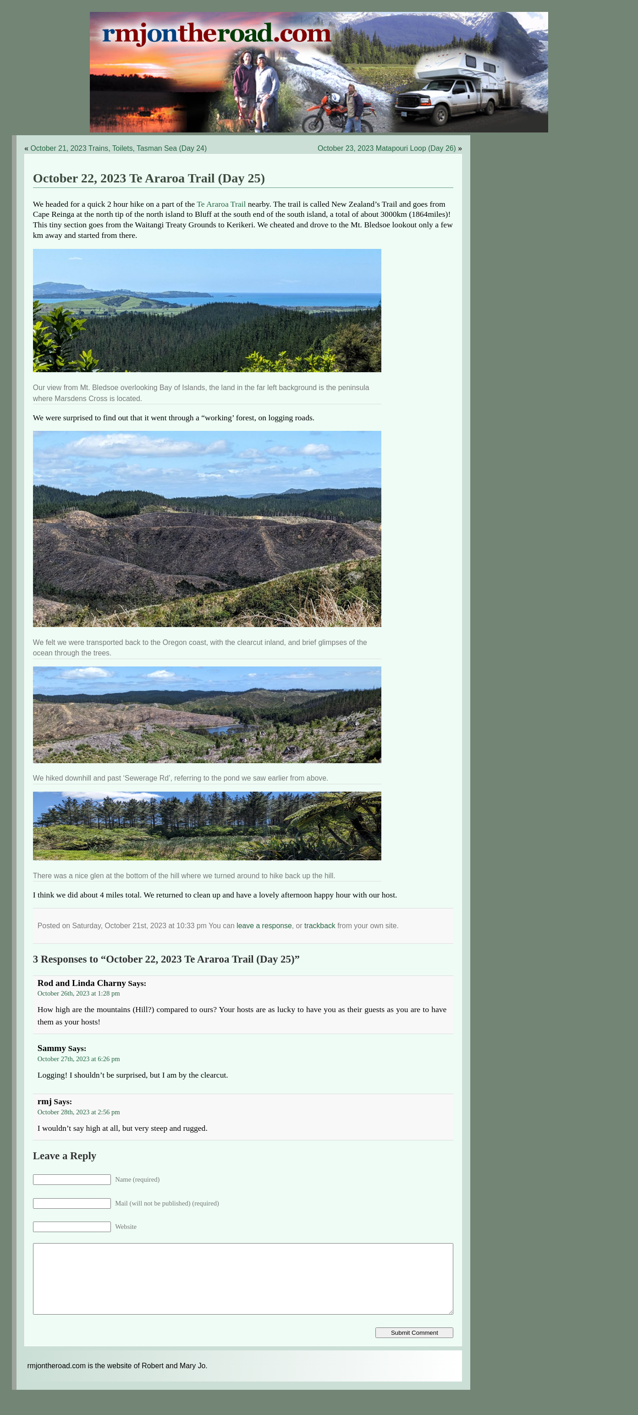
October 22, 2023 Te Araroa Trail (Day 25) (149, 178)
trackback (320, 926)
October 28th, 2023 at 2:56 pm (79, 1112)
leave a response (264, 926)
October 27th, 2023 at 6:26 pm (79, 1059)
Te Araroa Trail (221, 204)
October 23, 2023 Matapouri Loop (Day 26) (387, 148)
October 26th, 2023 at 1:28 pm (79, 993)
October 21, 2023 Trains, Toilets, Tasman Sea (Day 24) (118, 148)
